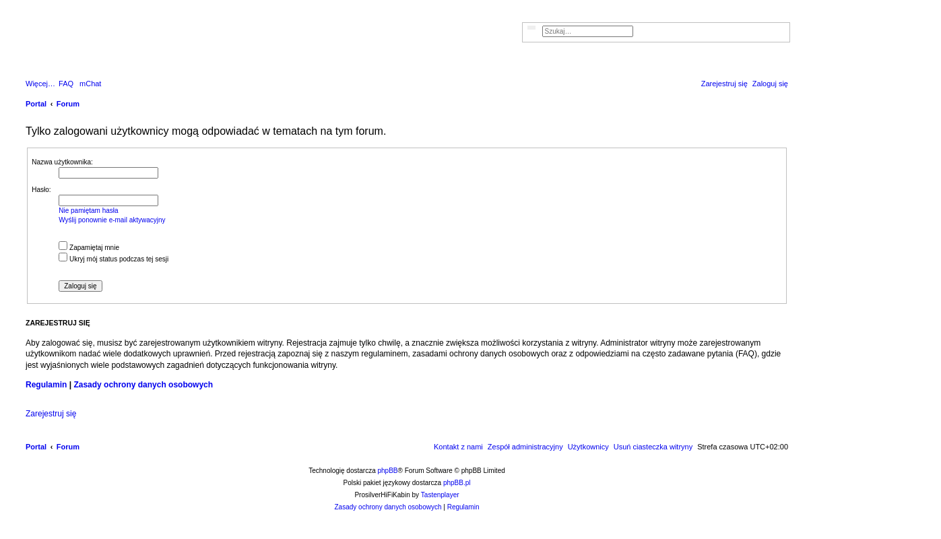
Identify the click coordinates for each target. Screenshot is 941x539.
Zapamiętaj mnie (89, 247)
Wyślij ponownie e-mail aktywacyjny (112, 220)
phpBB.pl (457, 482)
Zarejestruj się (51, 413)
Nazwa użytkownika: (62, 162)
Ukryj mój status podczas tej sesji (113, 259)
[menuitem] (66, 83)
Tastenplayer (440, 495)
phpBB (388, 470)
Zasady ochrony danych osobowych (143, 384)
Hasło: (41, 189)
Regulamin (46, 384)
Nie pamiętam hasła (88, 210)
